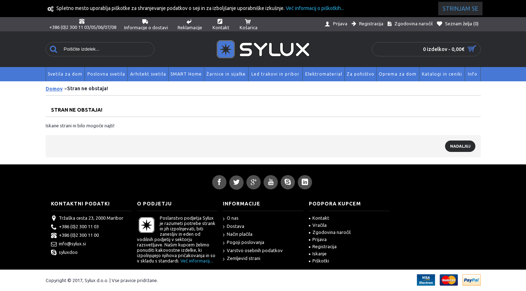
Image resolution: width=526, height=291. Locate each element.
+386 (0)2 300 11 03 (75, 227)
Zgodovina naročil (330, 232)
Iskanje (318, 253)
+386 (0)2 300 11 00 (75, 236)
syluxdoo (64, 253)
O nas (231, 218)
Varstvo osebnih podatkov (253, 251)
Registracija (323, 246)
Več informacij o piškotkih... (315, 8)
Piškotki (319, 260)
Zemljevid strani (241, 259)
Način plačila (237, 234)
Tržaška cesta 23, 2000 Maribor (87, 218)
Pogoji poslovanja (243, 243)
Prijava (318, 239)
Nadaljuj (460, 146)
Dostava (233, 227)
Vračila (318, 225)
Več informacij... (196, 260)
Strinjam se (460, 8)
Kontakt (319, 217)
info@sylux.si (68, 244)
